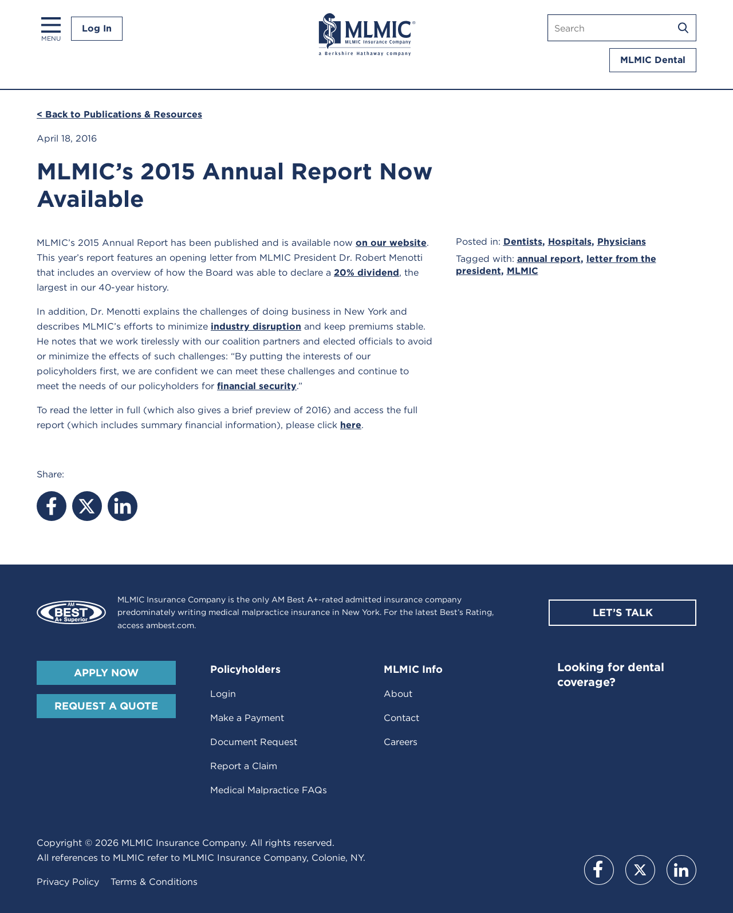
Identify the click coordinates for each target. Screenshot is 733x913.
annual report (549, 258)
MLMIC (522, 270)
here (350, 425)
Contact (401, 717)
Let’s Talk (623, 612)
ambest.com (170, 625)
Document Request (253, 741)
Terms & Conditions (154, 881)
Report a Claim (243, 766)
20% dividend (366, 272)
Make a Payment (247, 717)
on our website (391, 242)
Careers (400, 741)
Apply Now (106, 673)
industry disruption (256, 326)
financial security (257, 386)
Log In (97, 28)
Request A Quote (106, 706)
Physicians (621, 241)
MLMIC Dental (652, 59)
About (398, 693)
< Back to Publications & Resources (119, 114)
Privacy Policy (68, 881)
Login (223, 693)
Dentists (522, 241)
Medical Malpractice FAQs (268, 790)
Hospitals (570, 241)
